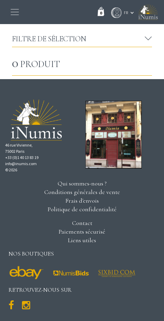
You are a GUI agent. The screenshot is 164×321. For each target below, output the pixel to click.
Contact (82, 223)
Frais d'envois (82, 200)
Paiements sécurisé (82, 231)
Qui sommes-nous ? (82, 183)
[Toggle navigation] (14, 12)
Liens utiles (82, 240)
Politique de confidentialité (82, 209)
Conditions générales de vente (82, 192)
